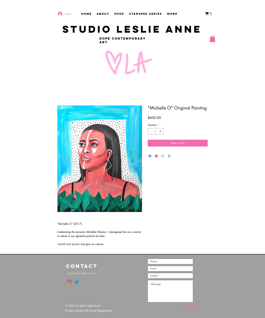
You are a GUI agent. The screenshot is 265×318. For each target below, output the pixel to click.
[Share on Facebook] (150, 156)
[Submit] (189, 307)
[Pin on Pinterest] (156, 156)
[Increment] (161, 131)
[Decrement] (150, 131)
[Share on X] (169, 156)
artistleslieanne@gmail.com (82, 273)
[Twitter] (76, 282)
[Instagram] (69, 282)
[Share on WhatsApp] (163, 156)
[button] (209, 13)
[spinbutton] (155, 131)
